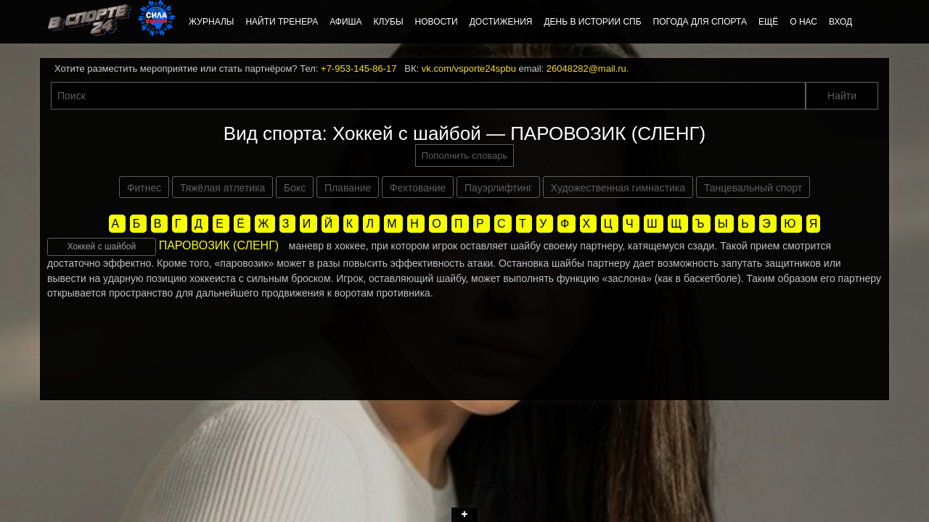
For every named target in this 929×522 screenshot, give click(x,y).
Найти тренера (281, 22)
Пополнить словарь (464, 155)
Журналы (211, 22)
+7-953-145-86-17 (358, 68)
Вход (840, 22)
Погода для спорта (700, 22)
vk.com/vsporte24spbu (469, 68)
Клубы (389, 22)
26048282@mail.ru (586, 68)
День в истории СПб (592, 22)
